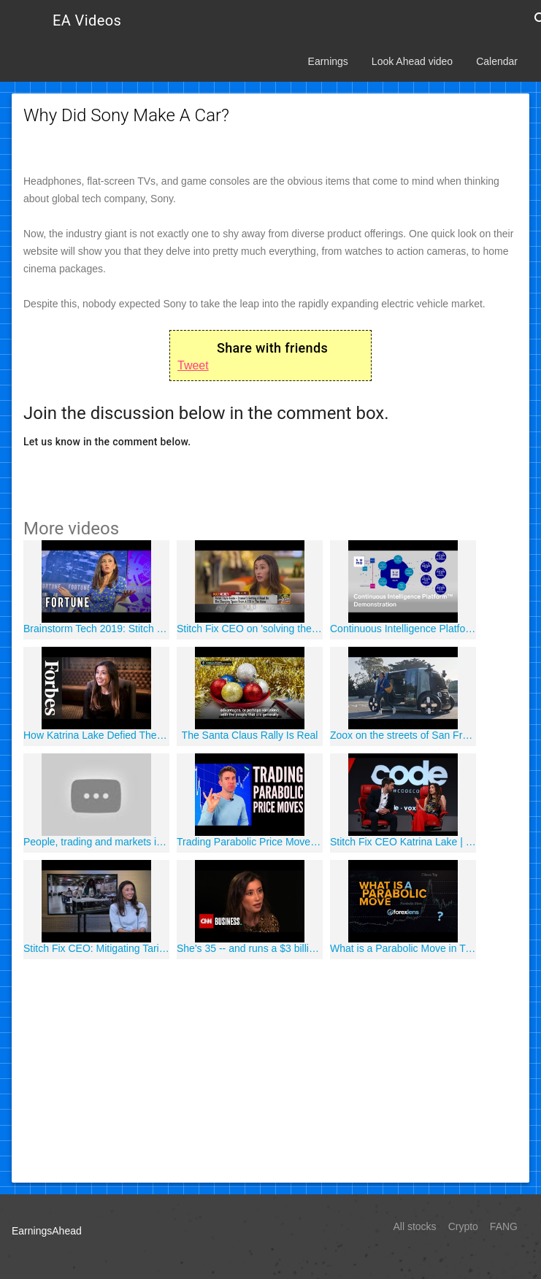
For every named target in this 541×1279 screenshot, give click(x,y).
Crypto (463, 1226)
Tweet (193, 365)
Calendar (497, 61)
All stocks (415, 1226)
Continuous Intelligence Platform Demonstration (403, 628)
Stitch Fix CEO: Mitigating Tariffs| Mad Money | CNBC (96, 948)
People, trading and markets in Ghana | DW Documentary (96, 842)
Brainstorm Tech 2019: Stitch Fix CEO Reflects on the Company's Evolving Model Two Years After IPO (96, 628)
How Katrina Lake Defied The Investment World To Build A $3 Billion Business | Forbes (96, 735)
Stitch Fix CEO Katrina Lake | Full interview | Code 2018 (403, 842)
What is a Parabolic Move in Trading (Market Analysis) (403, 948)
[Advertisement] (270, 1069)
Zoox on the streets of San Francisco (403, 735)
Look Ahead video (412, 61)
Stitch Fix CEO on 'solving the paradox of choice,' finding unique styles (250, 628)
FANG (504, 1226)
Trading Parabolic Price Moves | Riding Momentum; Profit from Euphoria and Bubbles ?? (250, 842)
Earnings (328, 61)
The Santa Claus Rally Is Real (250, 735)
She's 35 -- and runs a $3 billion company (250, 948)
